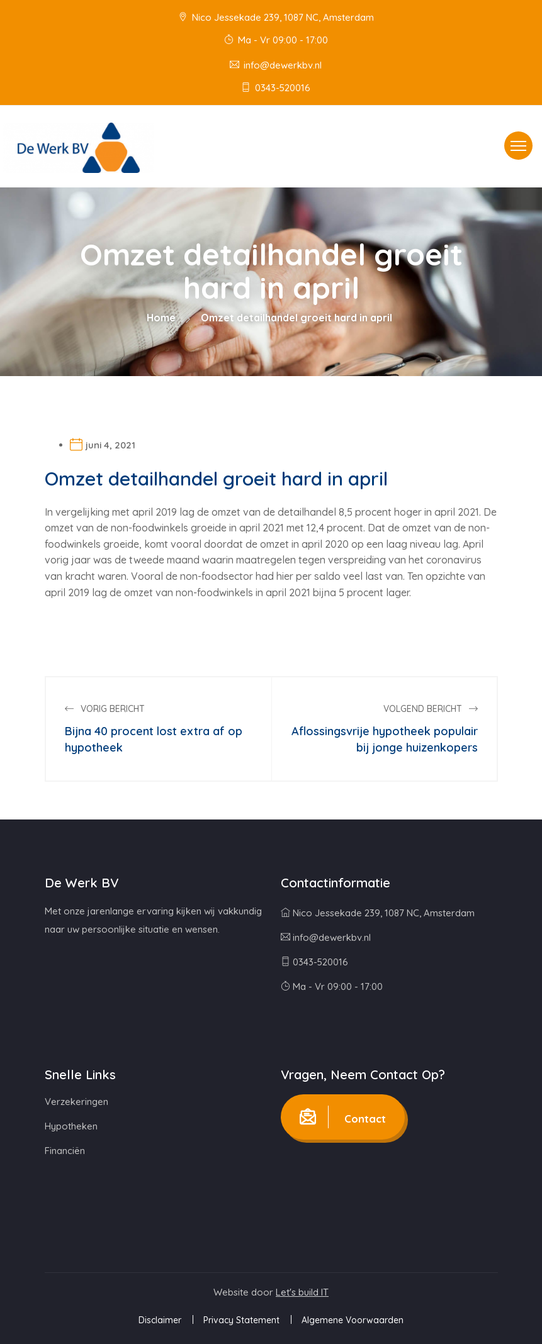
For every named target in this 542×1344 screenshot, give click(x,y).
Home (161, 317)
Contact (343, 1117)
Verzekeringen (76, 1102)
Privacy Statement (241, 1320)
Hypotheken (71, 1126)
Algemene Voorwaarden (353, 1320)
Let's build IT (302, 1292)
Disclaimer (159, 1320)
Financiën (65, 1151)
